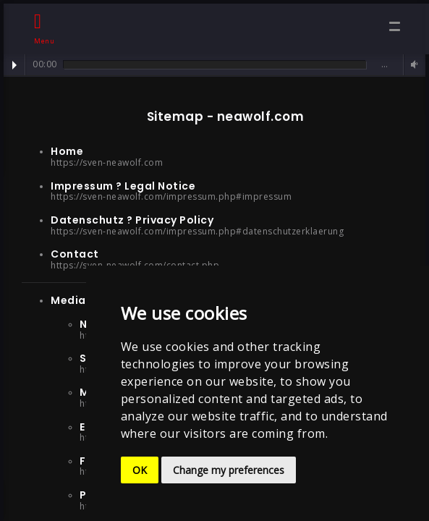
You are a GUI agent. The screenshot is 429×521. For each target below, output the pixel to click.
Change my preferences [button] (228, 470)
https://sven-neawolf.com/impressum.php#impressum (171, 196)
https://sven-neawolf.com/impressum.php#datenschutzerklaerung (197, 231)
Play (14, 65)
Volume (412, 65)
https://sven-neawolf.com (107, 162)
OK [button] (139, 470)
